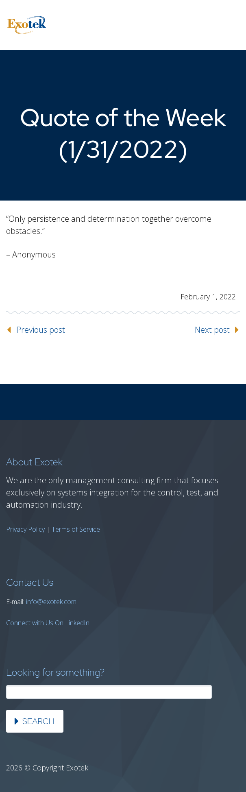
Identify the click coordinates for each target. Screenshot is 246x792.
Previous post (40, 329)
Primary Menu (230, 25)
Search (38, 721)
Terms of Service (76, 529)
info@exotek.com (51, 601)
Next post (212, 329)
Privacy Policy (25, 529)
